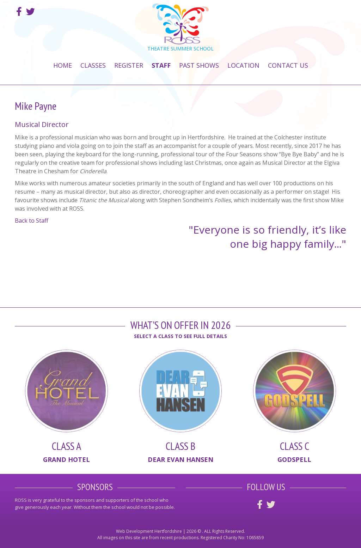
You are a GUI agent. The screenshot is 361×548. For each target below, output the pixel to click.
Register (128, 65)
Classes (93, 65)
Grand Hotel (66, 459)
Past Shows (199, 65)
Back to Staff (31, 220)
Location (243, 65)
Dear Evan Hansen (180, 459)
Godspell (294, 459)
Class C (294, 446)
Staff (161, 65)
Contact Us (288, 65)
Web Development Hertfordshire (149, 531)
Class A (66, 446)
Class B (180, 446)
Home (62, 65)
